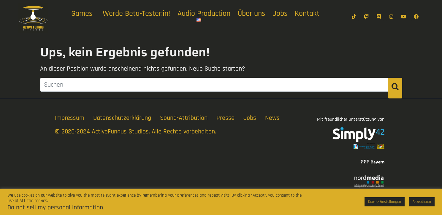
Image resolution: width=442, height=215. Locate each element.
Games (81, 13)
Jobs (280, 13)
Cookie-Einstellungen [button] (384, 201)
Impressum (69, 118)
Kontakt (307, 13)
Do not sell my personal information (55, 207)
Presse (225, 118)
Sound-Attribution (183, 118)
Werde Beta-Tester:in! (136, 13)
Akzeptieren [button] (422, 201)
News (272, 118)
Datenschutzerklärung (122, 118)
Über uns (251, 13)
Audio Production (204, 13)
